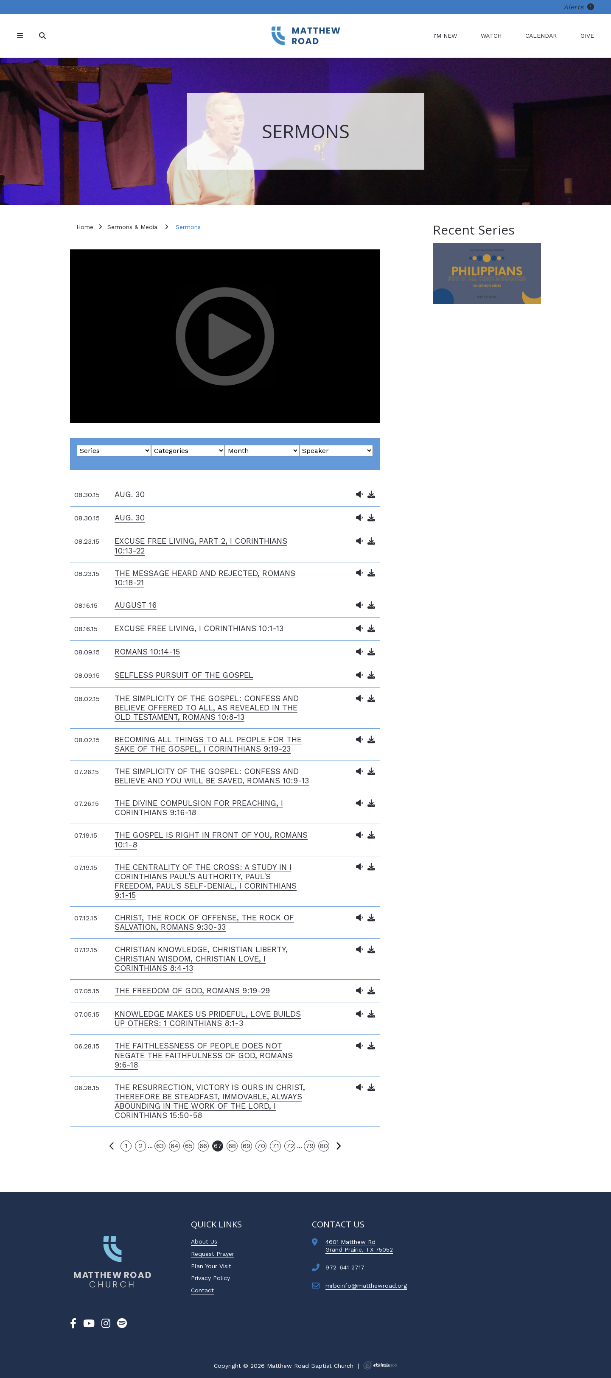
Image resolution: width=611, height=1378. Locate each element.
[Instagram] (105, 1324)
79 (310, 1146)
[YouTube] (89, 1324)
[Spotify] (122, 1324)
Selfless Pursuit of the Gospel (184, 675)
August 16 (136, 605)
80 (324, 1146)
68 (232, 1146)
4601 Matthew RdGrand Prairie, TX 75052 (359, 1245)
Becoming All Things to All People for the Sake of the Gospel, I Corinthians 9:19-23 (208, 744)
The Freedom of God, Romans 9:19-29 (192, 990)
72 (290, 1146)
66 (203, 1146)
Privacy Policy (210, 1278)
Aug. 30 (130, 494)
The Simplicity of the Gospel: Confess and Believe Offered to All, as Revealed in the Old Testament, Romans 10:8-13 (207, 707)
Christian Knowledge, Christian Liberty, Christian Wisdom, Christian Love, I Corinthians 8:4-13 (201, 959)
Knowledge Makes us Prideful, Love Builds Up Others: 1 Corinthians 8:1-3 (208, 1018)
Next (338, 1146)
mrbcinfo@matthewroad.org (366, 1285)
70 (261, 1146)
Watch (491, 35)
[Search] (43, 35)
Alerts (578, 7)
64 (175, 1146)
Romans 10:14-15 (147, 651)
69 (246, 1146)
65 (189, 1146)
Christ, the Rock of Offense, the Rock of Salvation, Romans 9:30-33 (204, 922)
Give (587, 35)
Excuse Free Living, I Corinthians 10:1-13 (199, 628)
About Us (204, 1241)
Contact (202, 1290)
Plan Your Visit (211, 1266)
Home (84, 227)
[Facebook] (73, 1324)
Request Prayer (212, 1253)
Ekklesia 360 (380, 1365)
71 (275, 1146)
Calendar (541, 35)
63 (160, 1146)
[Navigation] (21, 35)
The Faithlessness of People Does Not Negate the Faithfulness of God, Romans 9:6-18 (204, 1055)
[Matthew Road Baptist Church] (305, 36)
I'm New (445, 35)
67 (218, 1146)
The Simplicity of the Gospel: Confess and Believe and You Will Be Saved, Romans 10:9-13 (212, 776)
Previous (111, 1146)
